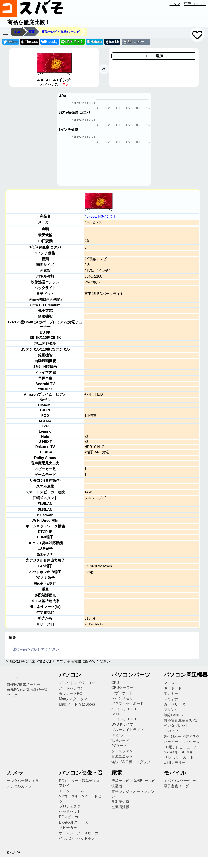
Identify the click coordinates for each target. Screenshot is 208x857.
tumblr (112, 42)
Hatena (94, 42)
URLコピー (135, 42)
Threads (29, 42)
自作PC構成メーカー (23, 684)
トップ (175, 4)
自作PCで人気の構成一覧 (27, 690)
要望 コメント (195, 4)
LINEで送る (72, 42)
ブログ (12, 695)
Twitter (10, 42)
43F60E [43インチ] (99, 216)
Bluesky (49, 42)
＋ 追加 (154, 56)
